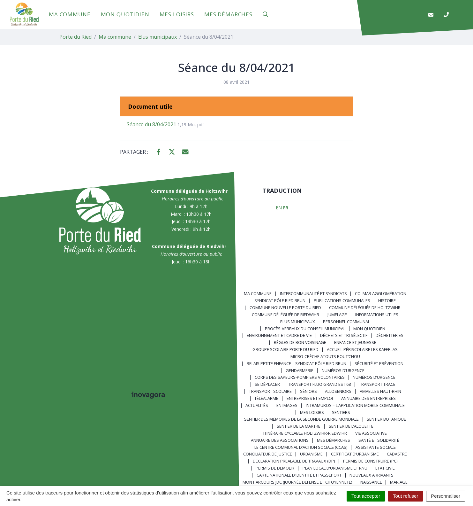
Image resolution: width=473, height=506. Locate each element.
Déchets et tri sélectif (343, 335)
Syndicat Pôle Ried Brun (279, 300)
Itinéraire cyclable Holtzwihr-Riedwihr (305, 433)
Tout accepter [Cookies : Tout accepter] (365, 496)
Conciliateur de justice (267, 454)
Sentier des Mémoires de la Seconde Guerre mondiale (301, 419)
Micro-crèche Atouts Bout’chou (325, 356)
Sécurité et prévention (379, 363)
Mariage (399, 482)
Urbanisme (311, 454)
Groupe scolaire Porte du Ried (285, 349)
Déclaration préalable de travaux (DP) (294, 461)
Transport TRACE (377, 384)
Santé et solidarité (378, 440)
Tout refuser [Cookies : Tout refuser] (405, 496)
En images (286, 405)
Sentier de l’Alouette (351, 426)
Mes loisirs (177, 14)
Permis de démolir (275, 468)
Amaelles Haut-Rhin (380, 391)
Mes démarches (228, 14)
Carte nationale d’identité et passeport (299, 475)
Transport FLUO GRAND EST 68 (319, 384)
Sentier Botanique (386, 419)
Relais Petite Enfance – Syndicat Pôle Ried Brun (296, 363)
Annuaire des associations (280, 440)
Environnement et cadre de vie (279, 335)
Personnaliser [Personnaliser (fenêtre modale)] (445, 496)
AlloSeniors (338, 391)
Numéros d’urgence (343, 370)
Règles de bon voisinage (300, 342)
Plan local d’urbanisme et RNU (335, 468)
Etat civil (384, 468)
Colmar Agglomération (380, 293)
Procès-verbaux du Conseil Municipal (305, 328)
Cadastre (397, 454)
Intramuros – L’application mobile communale (355, 405)
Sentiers (341, 412)
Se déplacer (267, 384)
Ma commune (70, 14)
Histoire (387, 300)
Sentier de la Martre (298, 426)
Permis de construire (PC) (370, 461)
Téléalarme (266, 398)
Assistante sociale (376, 447)
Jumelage (337, 314)
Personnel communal (346, 321)
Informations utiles (376, 314)
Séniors (308, 391)
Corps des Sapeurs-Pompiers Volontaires (300, 377)
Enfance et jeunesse (355, 342)
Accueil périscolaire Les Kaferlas (362, 349)
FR (285, 208)
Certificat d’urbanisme (355, 454)
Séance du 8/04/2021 (165, 124)
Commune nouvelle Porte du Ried (285, 307)
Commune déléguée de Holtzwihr (365, 307)
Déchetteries (389, 335)
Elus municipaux (297, 321)
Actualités (256, 405)
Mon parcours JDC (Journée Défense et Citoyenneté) (297, 482)
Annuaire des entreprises (368, 398)
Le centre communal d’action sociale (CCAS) (300, 447)
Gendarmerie (299, 370)
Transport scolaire (270, 391)
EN (279, 208)
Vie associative (371, 433)
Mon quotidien (125, 14)
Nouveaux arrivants (371, 475)
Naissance (371, 482)
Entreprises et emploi (310, 398)
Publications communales (342, 300)
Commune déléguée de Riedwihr (285, 314)
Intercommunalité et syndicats (313, 293)
